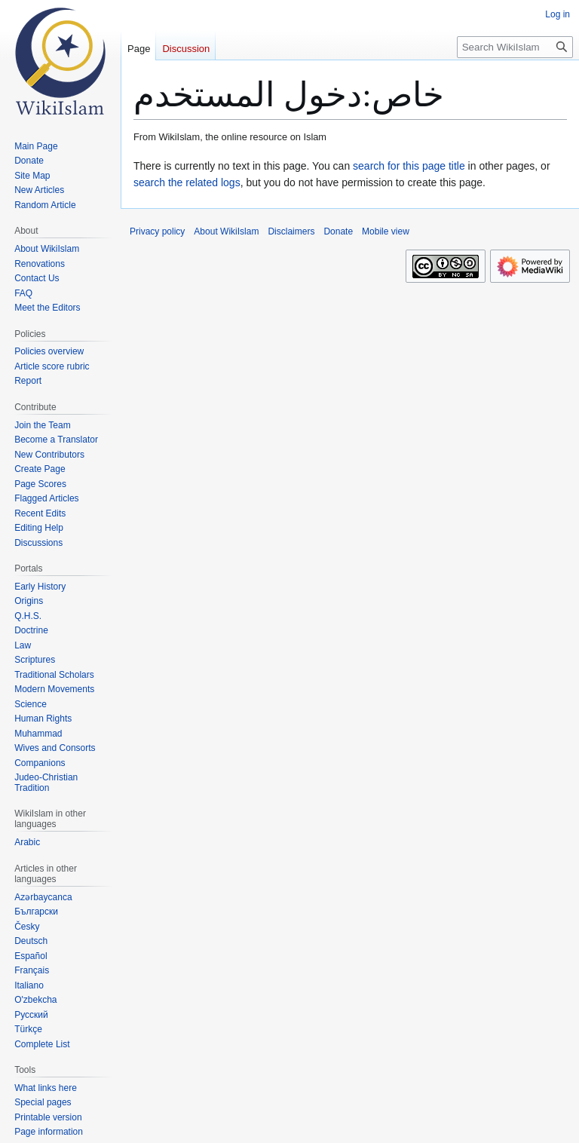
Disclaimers (291, 231)
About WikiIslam (226, 231)
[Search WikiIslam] (515, 47)
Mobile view (385, 231)
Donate (338, 231)
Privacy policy (157, 231)
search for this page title (409, 166)
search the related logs (186, 182)
